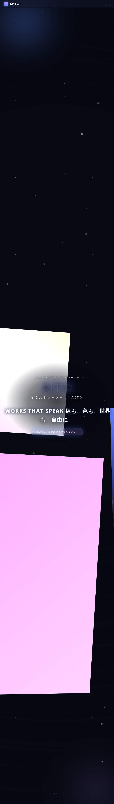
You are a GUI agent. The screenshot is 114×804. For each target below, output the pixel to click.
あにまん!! (13, 4)
